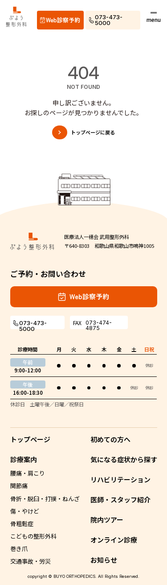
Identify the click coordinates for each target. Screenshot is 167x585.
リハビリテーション (120, 479)
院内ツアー (106, 519)
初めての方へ (110, 439)
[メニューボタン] (153, 17)
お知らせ (103, 559)
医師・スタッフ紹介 (120, 499)
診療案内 (23, 459)
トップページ (30, 439)
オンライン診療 (113, 539)
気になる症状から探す (123, 459)
